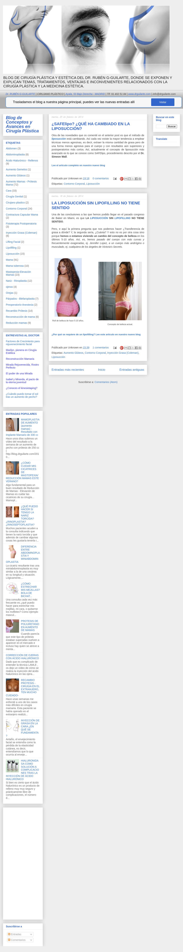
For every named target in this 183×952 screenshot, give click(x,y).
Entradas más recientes (68, 369)
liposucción (59, 138)
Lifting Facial (13, 241)
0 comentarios (101, 178)
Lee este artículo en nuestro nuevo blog (96, 334)
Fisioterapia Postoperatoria (21, 223)
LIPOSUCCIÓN (99, 218)
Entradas (14, 934)
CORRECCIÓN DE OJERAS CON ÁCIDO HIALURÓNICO (22, 657)
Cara (8, 190)
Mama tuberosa (15, 265)
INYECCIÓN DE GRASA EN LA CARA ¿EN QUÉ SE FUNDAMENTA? (23, 728)
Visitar (162, 102)
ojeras (9, 286)
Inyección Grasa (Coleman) (122, 352)
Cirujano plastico (15, 202)
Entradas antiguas (131, 369)
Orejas (9, 292)
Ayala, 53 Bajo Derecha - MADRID (84, 93)
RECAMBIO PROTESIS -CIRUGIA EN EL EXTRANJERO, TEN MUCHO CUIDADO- (23, 688)
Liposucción (93, 183)
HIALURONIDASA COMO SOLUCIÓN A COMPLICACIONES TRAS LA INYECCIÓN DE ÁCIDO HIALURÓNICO (22, 770)
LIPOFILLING (122, 218)
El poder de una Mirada (19, 373)
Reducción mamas (16, 322)
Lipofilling (11, 247)
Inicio (101, 369)
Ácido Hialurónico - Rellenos (22, 160)
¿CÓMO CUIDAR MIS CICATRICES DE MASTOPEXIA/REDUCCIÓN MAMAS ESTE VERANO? (22, 472)
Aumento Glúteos (73, 352)
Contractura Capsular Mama (22, 214)
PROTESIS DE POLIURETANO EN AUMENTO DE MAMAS (30, 625)
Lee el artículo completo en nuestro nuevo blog (78, 165)
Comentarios (16, 939)
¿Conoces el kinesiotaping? (21, 388)
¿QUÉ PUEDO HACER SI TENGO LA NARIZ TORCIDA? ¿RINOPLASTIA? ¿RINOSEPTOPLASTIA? (22, 515)
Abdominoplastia (15, 154)
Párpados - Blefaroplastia (20, 298)
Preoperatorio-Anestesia (19, 304)
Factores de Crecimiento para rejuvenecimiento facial (23, 343)
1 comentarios (101, 347)
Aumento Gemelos (16, 169)
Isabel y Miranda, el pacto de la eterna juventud (22, 381)
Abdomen (11, 148)
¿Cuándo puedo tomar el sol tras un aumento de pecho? (22, 395)
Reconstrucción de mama (20, 316)
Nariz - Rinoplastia (16, 280)
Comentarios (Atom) (106, 382)
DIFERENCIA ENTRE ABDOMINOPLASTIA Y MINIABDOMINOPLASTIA (23, 554)
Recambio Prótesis (16, 310)
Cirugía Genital (14, 196)
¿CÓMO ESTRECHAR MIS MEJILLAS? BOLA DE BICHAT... (30, 589)
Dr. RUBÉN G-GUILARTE (35, 93)
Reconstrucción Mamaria (20, 358)
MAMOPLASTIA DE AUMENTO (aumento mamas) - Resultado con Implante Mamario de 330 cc (22, 427)
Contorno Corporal (74, 183)
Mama (9, 259)
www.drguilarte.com (139, 93)
